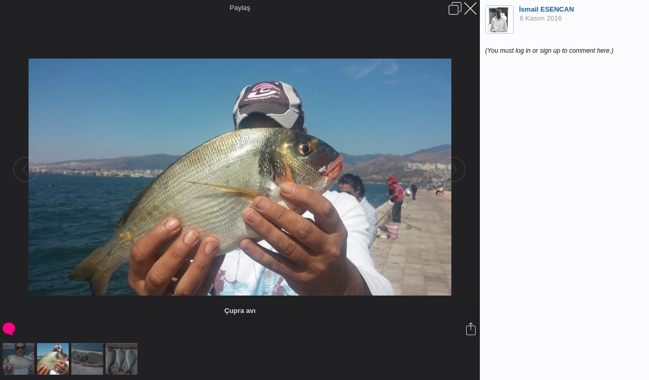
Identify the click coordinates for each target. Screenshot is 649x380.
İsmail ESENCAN (546, 9)
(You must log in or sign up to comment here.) (549, 50)
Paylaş (239, 8)
